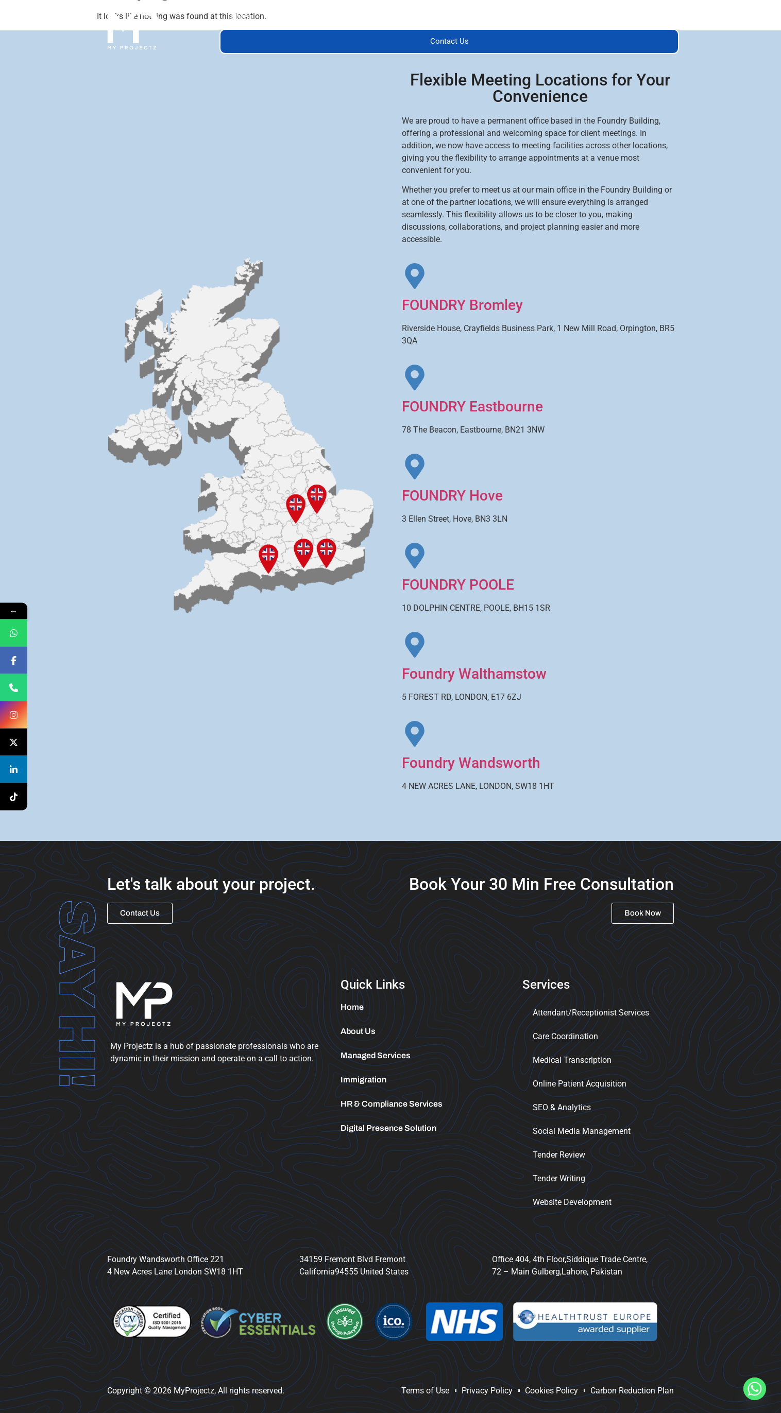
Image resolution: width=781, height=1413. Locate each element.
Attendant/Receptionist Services (591, 1013)
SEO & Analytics (562, 1107)
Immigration (574, 17)
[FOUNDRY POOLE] (415, 555)
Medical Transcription (572, 1060)
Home (241, 17)
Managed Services (428, 17)
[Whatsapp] (754, 1388)
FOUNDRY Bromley (462, 305)
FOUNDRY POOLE (458, 584)
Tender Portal (643, 17)
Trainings (507, 17)
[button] (351, 17)
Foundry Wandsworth (471, 762)
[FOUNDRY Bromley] (415, 276)
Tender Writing (559, 1178)
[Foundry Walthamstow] (415, 645)
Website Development (572, 1202)
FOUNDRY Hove (452, 495)
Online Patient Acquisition (579, 1084)
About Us (292, 17)
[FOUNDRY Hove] (415, 466)
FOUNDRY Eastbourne (472, 406)
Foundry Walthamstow (474, 673)
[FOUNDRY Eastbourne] (415, 377)
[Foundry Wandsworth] (415, 734)
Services (352, 17)
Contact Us (449, 41)
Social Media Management (582, 1131)
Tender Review (559, 1155)
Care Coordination (565, 1036)
